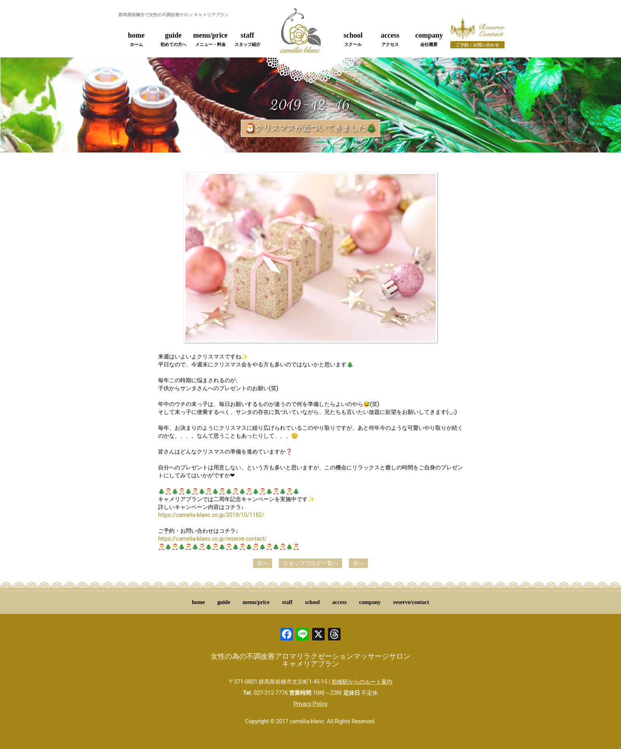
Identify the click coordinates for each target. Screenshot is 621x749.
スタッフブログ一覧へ (310, 563)
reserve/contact (411, 602)
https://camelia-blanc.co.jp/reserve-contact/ (212, 539)
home (136, 39)
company (429, 39)
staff (247, 39)
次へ (358, 563)
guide (173, 39)
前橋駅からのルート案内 (361, 681)
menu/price (210, 39)
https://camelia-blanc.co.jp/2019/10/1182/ (211, 515)
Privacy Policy (310, 704)
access (390, 39)
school (352, 39)
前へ (262, 563)
